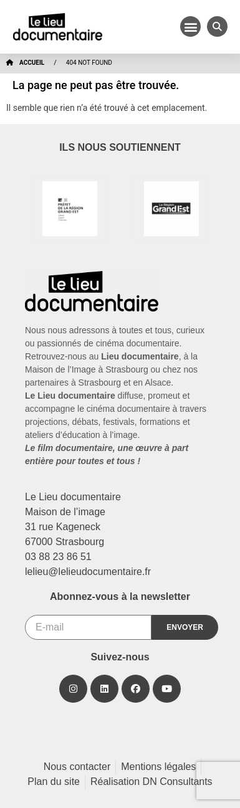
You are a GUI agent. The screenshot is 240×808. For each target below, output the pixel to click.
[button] (190, 26)
